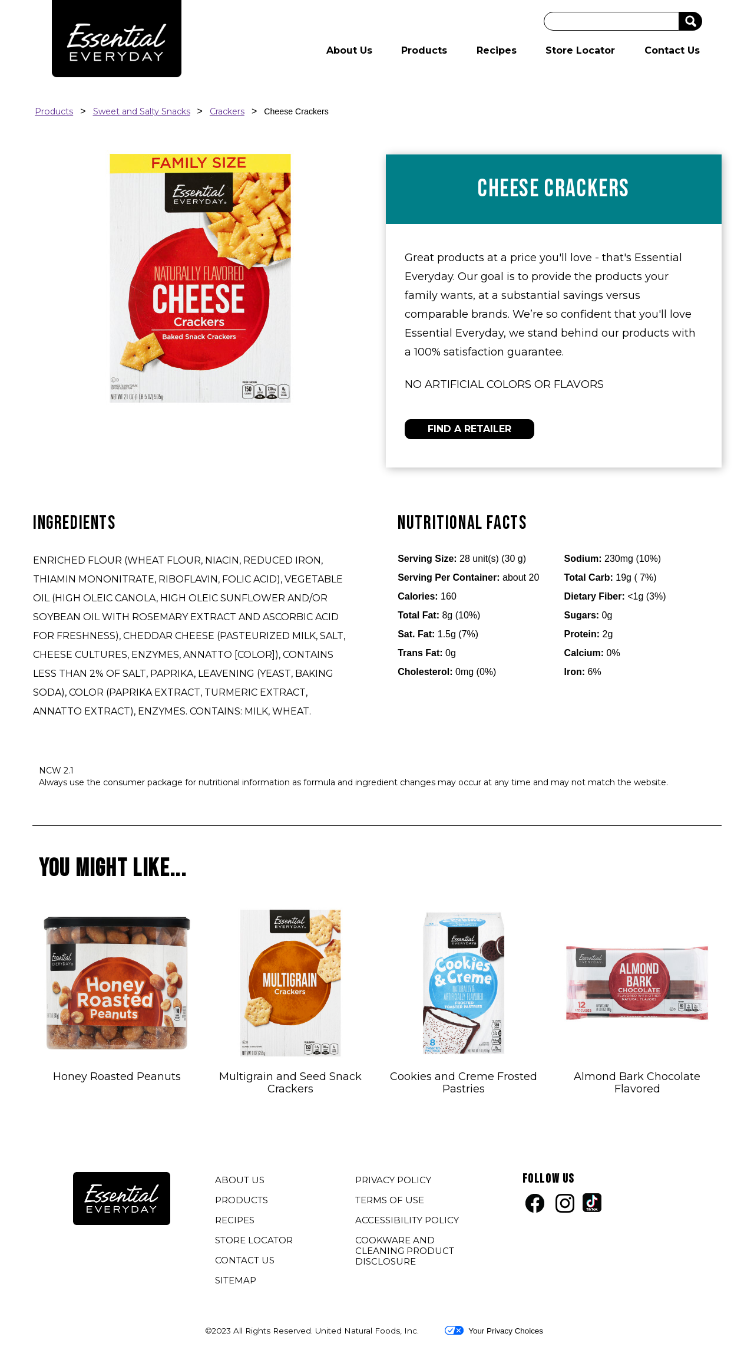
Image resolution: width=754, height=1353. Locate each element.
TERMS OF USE (391, 1201)
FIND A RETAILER (469, 428)
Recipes (497, 50)
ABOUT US (239, 1180)
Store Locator (580, 50)
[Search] (611, 21)
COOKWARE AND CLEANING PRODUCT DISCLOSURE (404, 1252)
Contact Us (672, 50)
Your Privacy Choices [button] (494, 1330)
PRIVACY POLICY (394, 1181)
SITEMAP (235, 1280)
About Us (349, 50)
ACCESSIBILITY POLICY (408, 1221)
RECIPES (234, 1220)
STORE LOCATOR (254, 1240)
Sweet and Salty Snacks (141, 111)
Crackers (227, 111)
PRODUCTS (241, 1200)
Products (424, 50)
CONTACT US (245, 1260)
